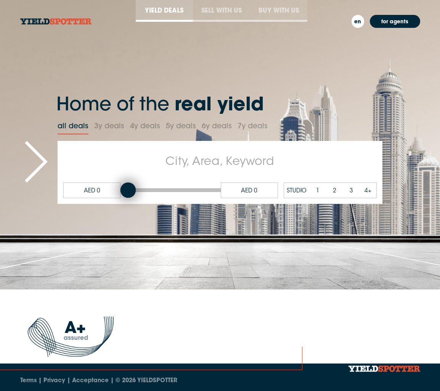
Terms (28, 381)
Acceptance (90, 381)
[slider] (128, 190)
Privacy (54, 381)
